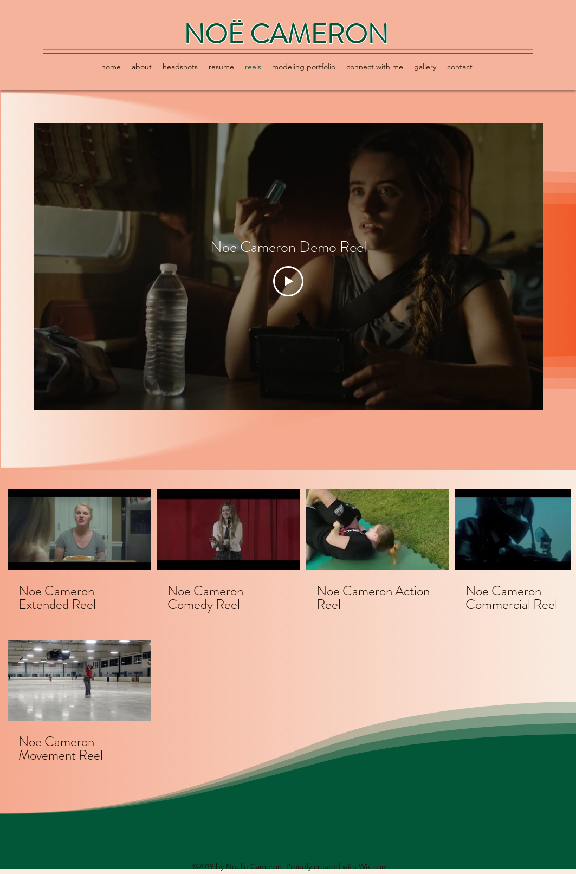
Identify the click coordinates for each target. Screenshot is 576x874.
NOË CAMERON (286, 34)
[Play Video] (288, 281)
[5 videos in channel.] (288, 626)
